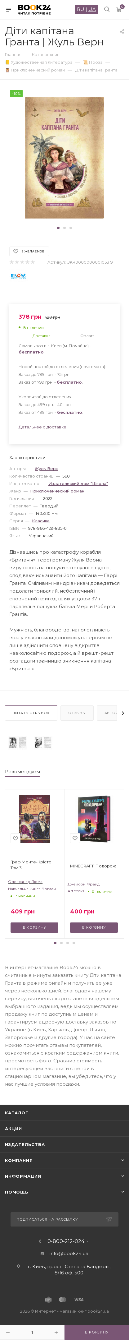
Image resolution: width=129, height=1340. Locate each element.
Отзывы (77, 713)
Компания (19, 1160)
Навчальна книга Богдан (32, 888)
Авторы (113, 713)
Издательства (25, 1144)
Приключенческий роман (57, 490)
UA (92, 9)
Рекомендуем (22, 771)
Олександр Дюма (25, 881)
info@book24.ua (69, 1253)
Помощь (17, 1192)
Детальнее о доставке (42, 426)
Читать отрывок (31, 713)
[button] (58, 228)
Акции (13, 1128)
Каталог (16, 1112)
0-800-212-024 (65, 1241)
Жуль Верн (46, 468)
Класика (41, 520)
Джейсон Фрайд (84, 884)
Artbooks (76, 891)
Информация (23, 1176)
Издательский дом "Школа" (78, 483)
